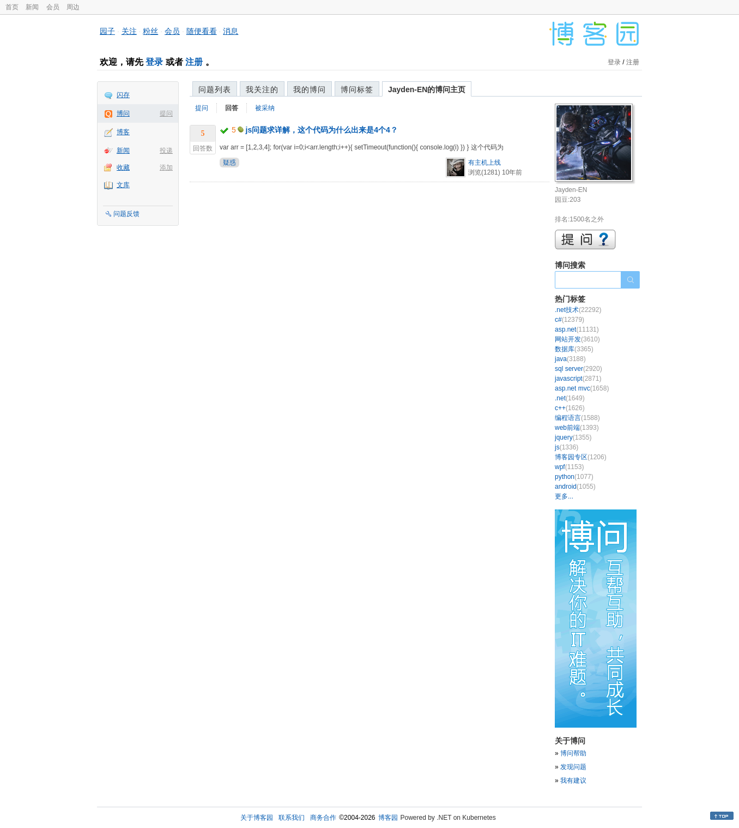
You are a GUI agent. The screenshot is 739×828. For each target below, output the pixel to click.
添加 (166, 167)
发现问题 (573, 767)
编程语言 (577, 418)
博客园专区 (581, 457)
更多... (564, 496)
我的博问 (309, 89)
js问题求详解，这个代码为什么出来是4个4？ (322, 129)
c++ (570, 408)
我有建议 (573, 780)
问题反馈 (126, 214)
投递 (166, 150)
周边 (73, 7)
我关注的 (262, 89)
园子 (107, 31)
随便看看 (201, 31)
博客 (123, 132)
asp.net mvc (582, 388)
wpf (569, 467)
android (575, 486)
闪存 (123, 95)
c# (569, 319)
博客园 (388, 817)
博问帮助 (573, 753)
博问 (123, 113)
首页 (12, 7)
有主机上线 (484, 162)
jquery (573, 437)
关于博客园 (256, 817)
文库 (123, 185)
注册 (194, 62)
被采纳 (265, 108)
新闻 (32, 7)
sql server (578, 369)
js (566, 447)
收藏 (123, 167)
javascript (578, 378)
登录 (154, 62)
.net (570, 398)
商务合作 (323, 817)
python (574, 477)
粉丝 (150, 31)
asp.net (577, 329)
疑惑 (229, 162)
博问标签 (357, 89)
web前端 (577, 427)
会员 (52, 7)
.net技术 (578, 310)
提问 (166, 113)
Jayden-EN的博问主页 (426, 89)
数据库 (574, 349)
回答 (231, 108)
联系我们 (291, 817)
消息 (230, 31)
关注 (129, 31)
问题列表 (214, 89)
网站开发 (577, 339)
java (570, 359)
